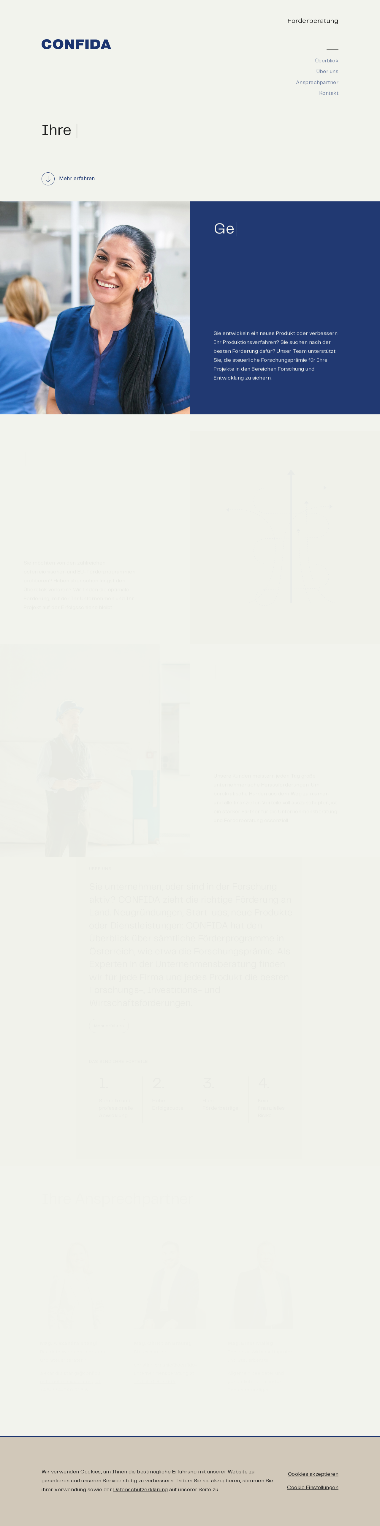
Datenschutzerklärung (140, 1488)
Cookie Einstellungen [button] (312, 1486)
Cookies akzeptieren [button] (313, 1473)
